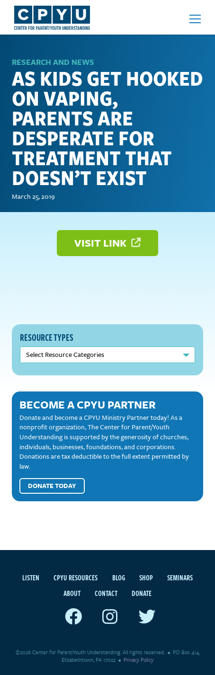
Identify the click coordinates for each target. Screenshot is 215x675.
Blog (118, 577)
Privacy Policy (138, 660)
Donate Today (52, 485)
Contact (106, 593)
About (72, 593)
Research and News (53, 62)
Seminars (180, 577)
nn (107, 354)
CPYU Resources (76, 577)
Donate (142, 593)
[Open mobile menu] (195, 19)
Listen (30, 577)
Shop (146, 577)
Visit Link (107, 242)
